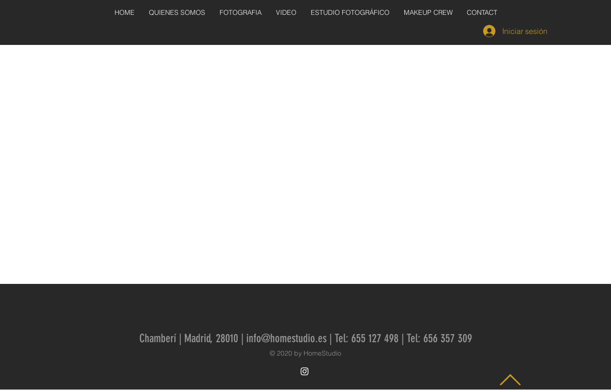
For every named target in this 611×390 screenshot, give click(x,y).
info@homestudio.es (286, 338)
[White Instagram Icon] (304, 371)
